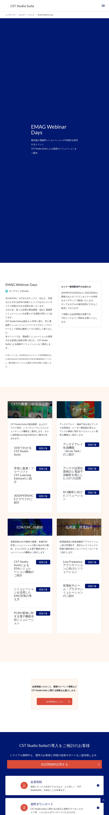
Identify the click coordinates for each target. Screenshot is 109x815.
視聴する (43, 448)
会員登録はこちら (54, 701)
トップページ (10, 15)
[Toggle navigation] (103, 5)
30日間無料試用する (54, 764)
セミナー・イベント (26, 15)
